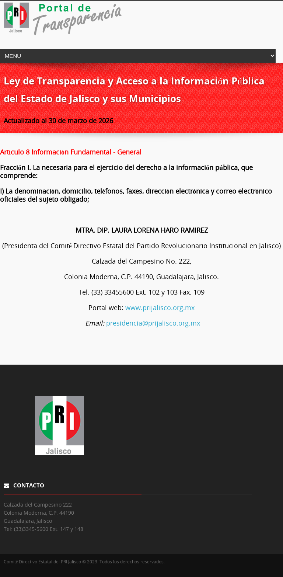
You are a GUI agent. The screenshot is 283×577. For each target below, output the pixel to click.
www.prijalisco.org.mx (160, 307)
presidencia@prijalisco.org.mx (153, 323)
